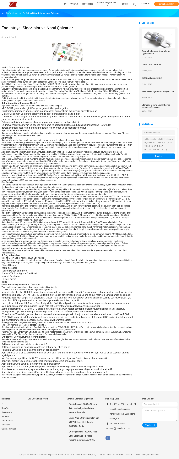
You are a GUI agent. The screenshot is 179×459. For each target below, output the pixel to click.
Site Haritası (7, 420)
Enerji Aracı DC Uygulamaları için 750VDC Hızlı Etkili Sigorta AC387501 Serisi (84, 422)
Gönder (158, 156)
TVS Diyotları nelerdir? (152, 78)
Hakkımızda (6, 412)
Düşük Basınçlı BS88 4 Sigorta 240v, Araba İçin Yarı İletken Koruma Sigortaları (83, 408)
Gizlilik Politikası (8, 429)
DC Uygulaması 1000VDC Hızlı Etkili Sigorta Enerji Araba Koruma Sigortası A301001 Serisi (83, 436)
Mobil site (5, 425)
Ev (2, 404)
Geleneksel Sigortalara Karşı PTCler (158, 91)
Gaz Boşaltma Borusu (38, 399)
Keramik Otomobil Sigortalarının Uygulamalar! (156, 52)
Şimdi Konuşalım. (166, 4)
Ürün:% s (5, 408)
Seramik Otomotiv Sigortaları (80, 399)
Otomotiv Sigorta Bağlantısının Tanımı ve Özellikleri (156, 106)
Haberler (5, 416)
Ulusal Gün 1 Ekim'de (151, 64)
